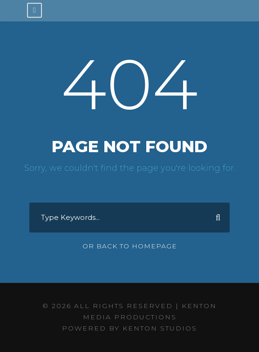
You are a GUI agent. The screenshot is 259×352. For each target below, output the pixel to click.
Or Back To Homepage (129, 246)
